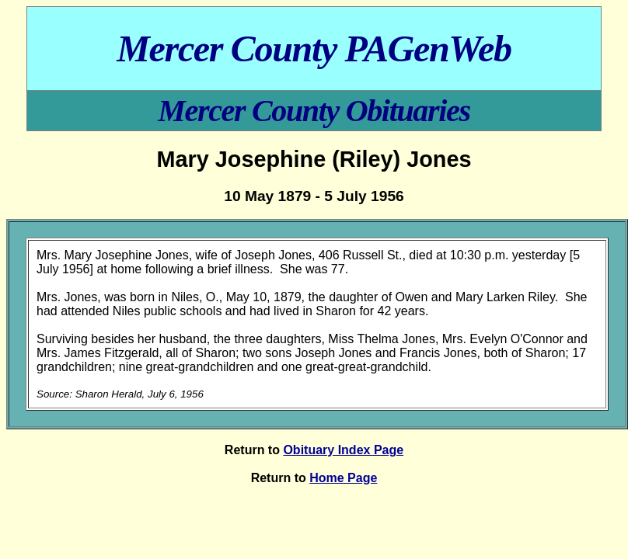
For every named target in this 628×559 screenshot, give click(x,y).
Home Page (343, 477)
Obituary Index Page (343, 450)
